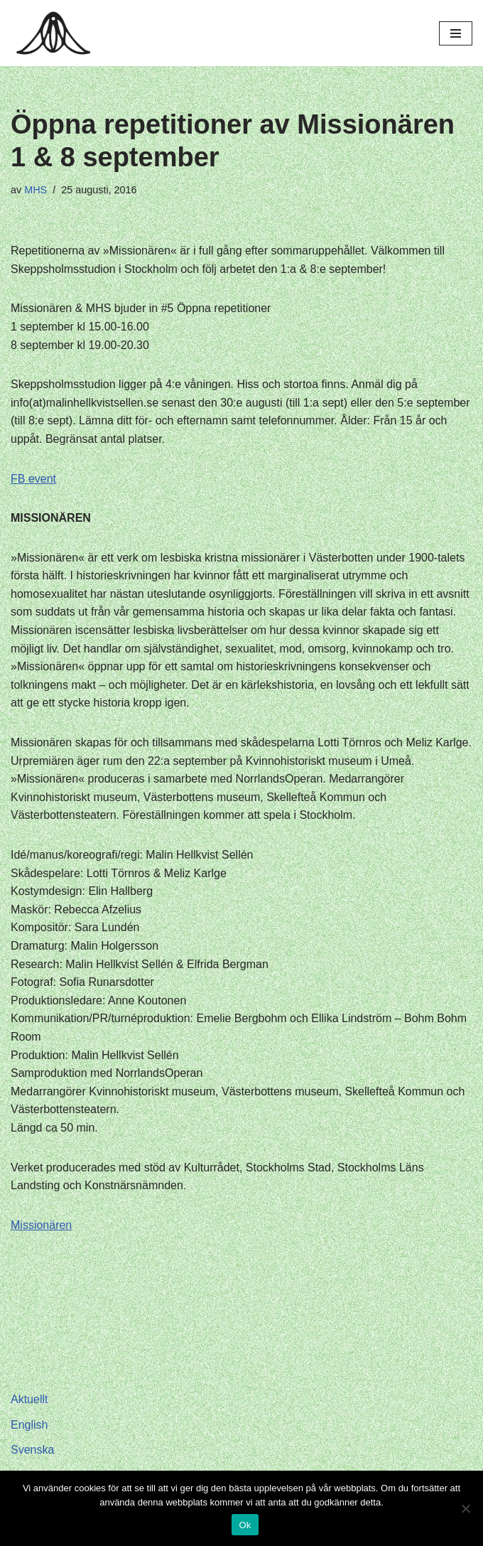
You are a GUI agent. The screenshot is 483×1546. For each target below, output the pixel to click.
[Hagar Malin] (57, 33)
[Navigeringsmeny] (455, 33)
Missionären (41, 1225)
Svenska (32, 1450)
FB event (33, 479)
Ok (245, 1525)
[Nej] (465, 1508)
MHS (35, 189)
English (29, 1425)
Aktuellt (29, 1399)
